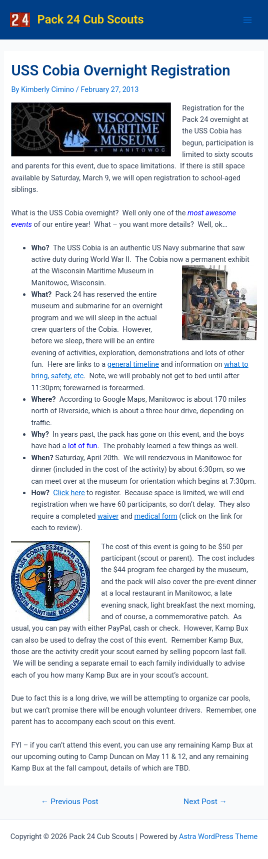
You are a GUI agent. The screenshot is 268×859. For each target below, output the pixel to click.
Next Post (205, 802)
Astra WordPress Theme (218, 836)
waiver (108, 516)
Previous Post (69, 802)
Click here (69, 492)
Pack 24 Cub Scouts (91, 19)
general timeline (133, 364)
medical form (156, 516)
